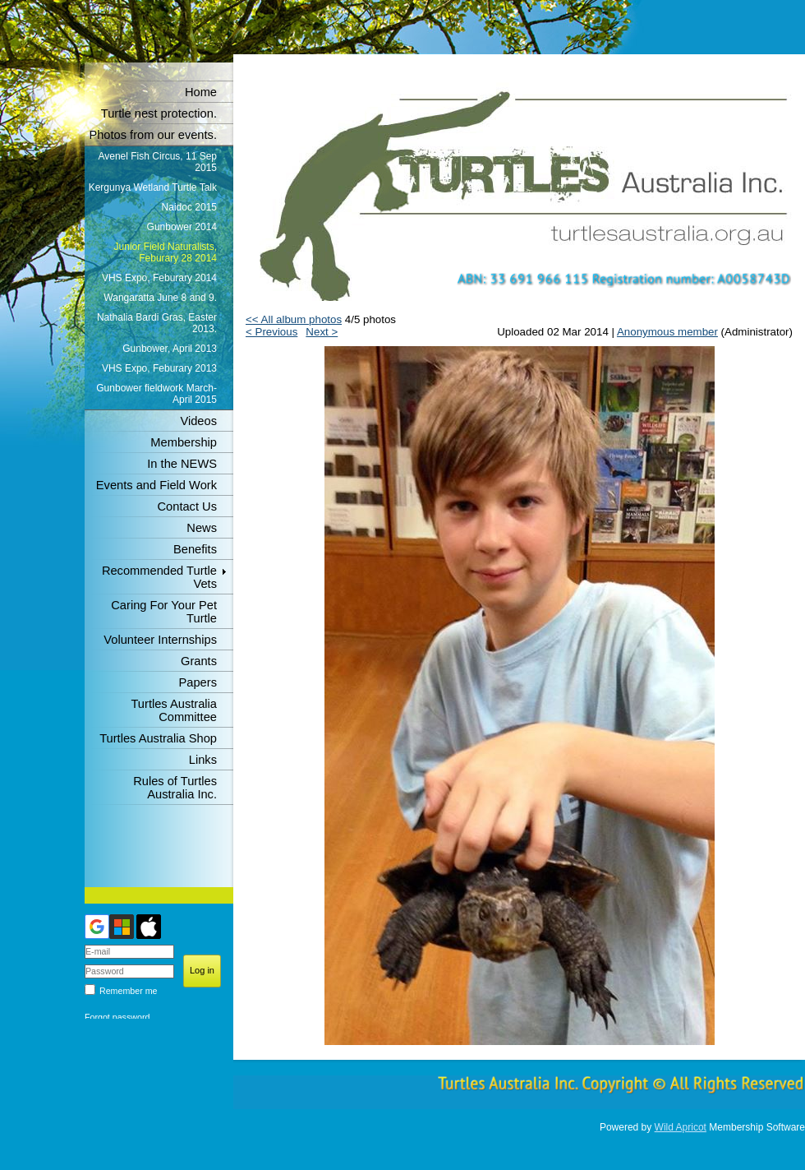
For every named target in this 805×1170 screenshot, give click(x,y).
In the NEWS (182, 463)
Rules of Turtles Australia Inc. (175, 788)
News (201, 527)
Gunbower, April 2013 (169, 348)
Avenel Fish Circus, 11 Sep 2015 (157, 161)
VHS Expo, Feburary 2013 (159, 368)
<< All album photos (294, 319)
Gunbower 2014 (182, 227)
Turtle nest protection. (159, 113)
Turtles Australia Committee (174, 710)
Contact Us (188, 506)
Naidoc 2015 (189, 207)
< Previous (271, 332)
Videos (198, 421)
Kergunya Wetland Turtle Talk (153, 187)
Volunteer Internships (160, 639)
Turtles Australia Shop (158, 738)
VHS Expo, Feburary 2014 (159, 278)
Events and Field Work (156, 485)
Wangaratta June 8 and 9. (160, 297)
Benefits (195, 549)
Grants (199, 661)
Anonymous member (667, 332)
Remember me (128, 991)
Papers (198, 682)
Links (203, 759)
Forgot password (117, 1017)
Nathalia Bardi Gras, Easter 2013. (157, 323)
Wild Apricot (680, 1127)
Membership (183, 442)
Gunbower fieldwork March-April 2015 (156, 393)
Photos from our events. (153, 134)
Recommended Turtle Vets (159, 577)
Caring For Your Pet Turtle (164, 612)
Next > (322, 332)
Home (201, 92)
